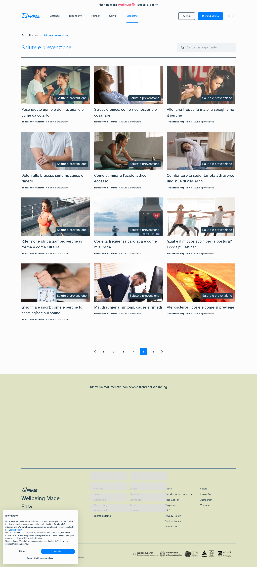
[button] (186, 16)
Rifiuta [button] (22, 551)
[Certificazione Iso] (208, 554)
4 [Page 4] (134, 351)
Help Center (172, 500)
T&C (167, 510)
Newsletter (171, 526)
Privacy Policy (173, 516)
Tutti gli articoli (30, 35)
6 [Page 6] (153, 351)
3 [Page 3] (123, 351)
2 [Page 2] (113, 351)
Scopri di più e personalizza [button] (40, 558)
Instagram (206, 500)
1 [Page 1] (103, 351)
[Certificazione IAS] (224, 554)
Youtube (205, 505)
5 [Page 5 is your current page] (143, 351)
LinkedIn (205, 494)
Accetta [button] (57, 551)
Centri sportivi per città (178, 494)
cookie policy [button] (16, 530)
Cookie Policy (173, 521)
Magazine (170, 505)
